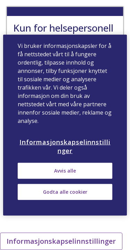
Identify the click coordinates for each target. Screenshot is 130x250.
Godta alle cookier (65, 192)
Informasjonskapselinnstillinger (61, 241)
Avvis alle (65, 170)
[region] (65, 125)
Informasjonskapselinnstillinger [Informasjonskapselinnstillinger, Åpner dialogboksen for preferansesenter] (64, 146)
